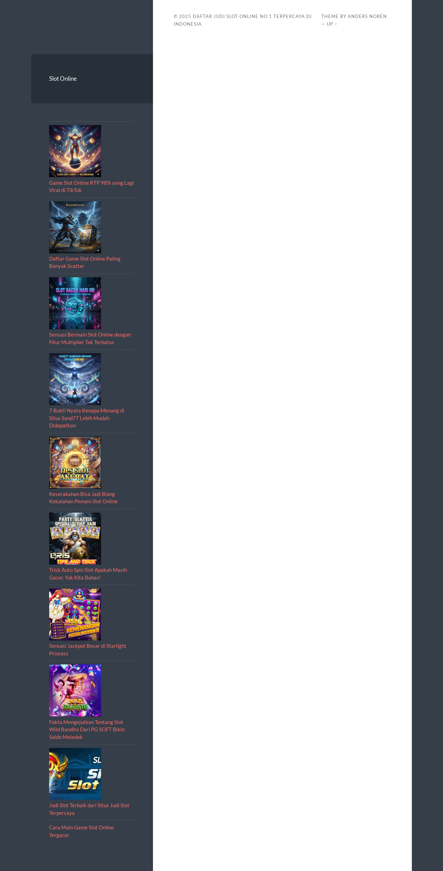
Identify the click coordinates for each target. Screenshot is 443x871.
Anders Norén (367, 16)
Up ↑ (332, 24)
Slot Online (63, 78)
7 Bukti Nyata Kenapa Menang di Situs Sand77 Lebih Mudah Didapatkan (86, 417)
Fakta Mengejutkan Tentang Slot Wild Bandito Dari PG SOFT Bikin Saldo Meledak (87, 729)
